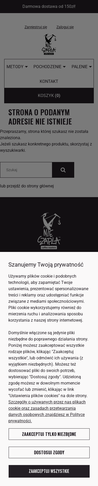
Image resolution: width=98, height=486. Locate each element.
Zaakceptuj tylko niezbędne (49, 434)
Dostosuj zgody (49, 452)
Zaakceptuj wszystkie (49, 471)
